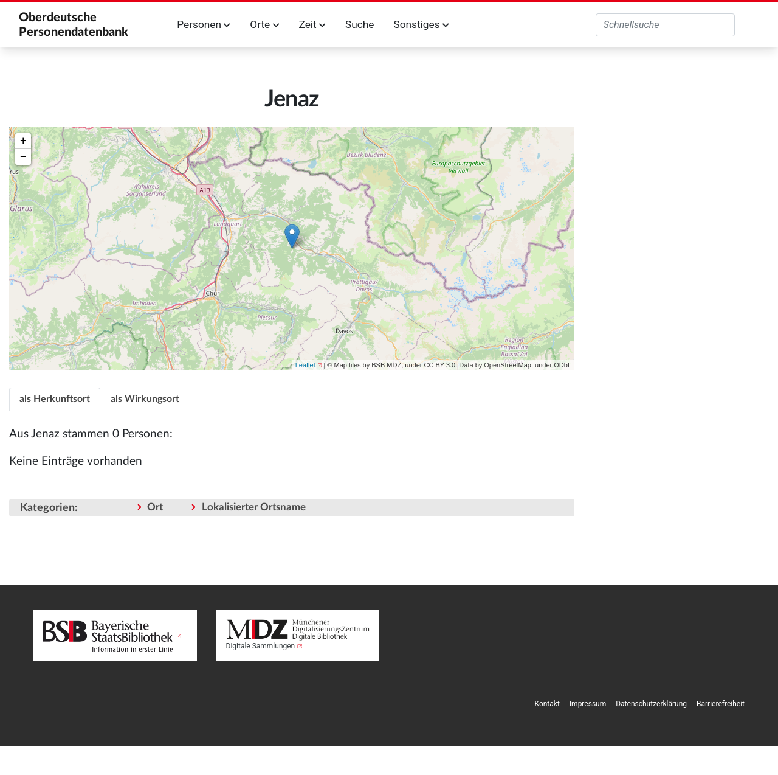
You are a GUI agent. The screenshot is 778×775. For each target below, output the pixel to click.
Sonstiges (421, 24)
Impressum (588, 704)
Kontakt (547, 704)
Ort (155, 507)
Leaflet (305, 365)
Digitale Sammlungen (260, 646)
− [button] (23, 157)
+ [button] (23, 141)
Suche (359, 24)
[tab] (54, 399)
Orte (264, 24)
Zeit (312, 24)
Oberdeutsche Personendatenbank (73, 25)
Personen (203, 24)
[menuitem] (547, 703)
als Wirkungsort (145, 399)
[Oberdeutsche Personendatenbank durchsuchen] (665, 24)
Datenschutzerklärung (651, 704)
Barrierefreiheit (721, 704)
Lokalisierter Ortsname (254, 507)
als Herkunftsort (54, 399)
